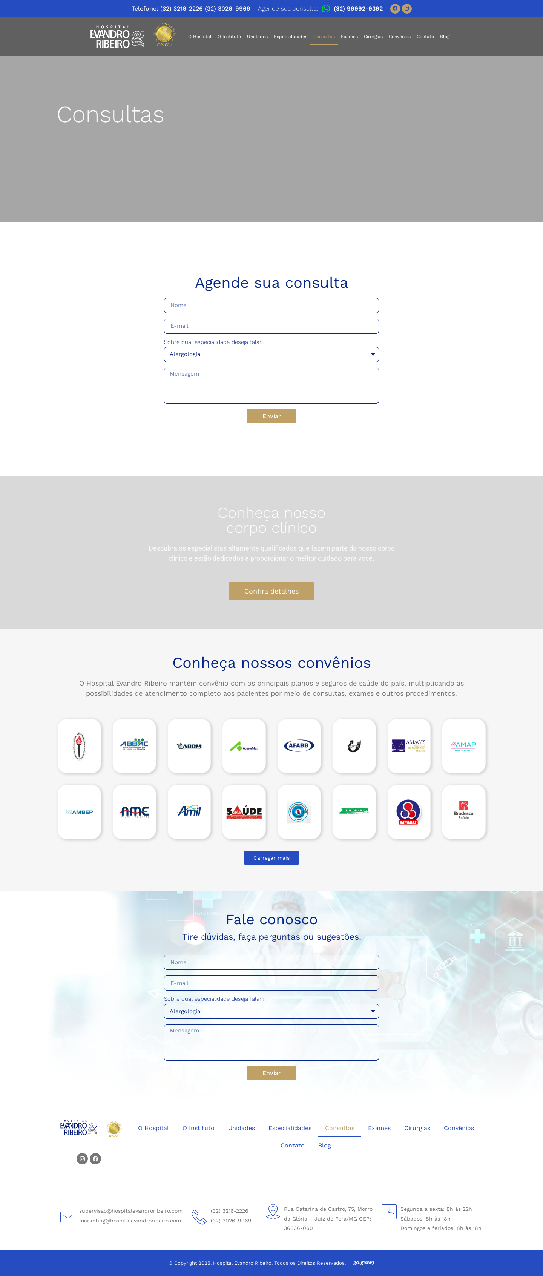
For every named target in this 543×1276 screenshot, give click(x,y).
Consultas (324, 36)
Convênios (400, 36)
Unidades (257, 36)
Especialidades (290, 36)
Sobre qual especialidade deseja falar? (214, 342)
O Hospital (200, 36)
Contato (425, 36)
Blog (444, 36)
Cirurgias (373, 36)
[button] (271, 858)
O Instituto (229, 36)
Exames (349, 36)
